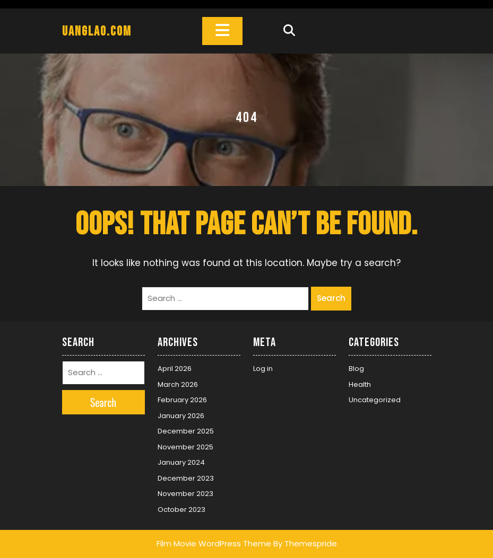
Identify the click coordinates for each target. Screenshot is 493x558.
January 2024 (181, 462)
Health (360, 384)
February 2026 (182, 400)
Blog (356, 369)
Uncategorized (375, 400)
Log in (263, 369)
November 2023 (185, 494)
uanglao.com (97, 31)
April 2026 (175, 369)
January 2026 (181, 416)
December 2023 (186, 478)
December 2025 (186, 431)
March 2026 (178, 384)
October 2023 (181, 509)
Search (331, 298)
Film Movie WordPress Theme (214, 543)
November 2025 (185, 447)
